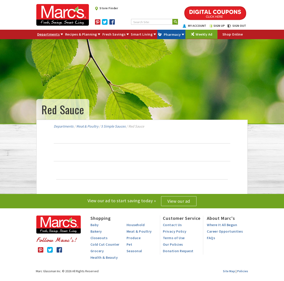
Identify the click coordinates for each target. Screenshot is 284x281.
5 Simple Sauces (113, 126)
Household (136, 225)
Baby (94, 225)
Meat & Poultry (87, 126)
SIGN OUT (237, 26)
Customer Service (182, 218)
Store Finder (106, 8)
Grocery (97, 251)
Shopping (100, 218)
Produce (134, 238)
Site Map (229, 271)
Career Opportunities (225, 231)
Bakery (96, 231)
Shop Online (232, 34)
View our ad (178, 201)
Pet (129, 244)
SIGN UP (217, 26)
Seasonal (134, 251)
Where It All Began (222, 225)
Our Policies (173, 244)
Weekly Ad (204, 34)
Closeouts (99, 238)
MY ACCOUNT (194, 26)
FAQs (211, 238)
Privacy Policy (175, 231)
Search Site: (141, 22)
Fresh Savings (114, 34)
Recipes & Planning (81, 34)
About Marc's (221, 218)
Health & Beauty (104, 257)
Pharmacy (172, 34)
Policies (242, 271)
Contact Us (172, 225)
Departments (48, 34)
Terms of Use (174, 238)
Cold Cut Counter (105, 244)
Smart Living (141, 34)
